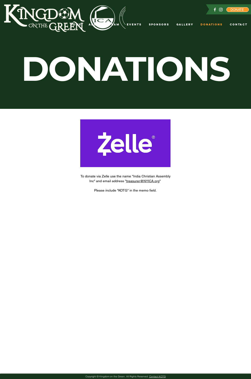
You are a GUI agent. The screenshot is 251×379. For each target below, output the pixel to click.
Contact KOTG (157, 376)
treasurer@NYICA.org (143, 181)
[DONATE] (237, 9)
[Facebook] (214, 9)
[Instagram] (220, 9)
